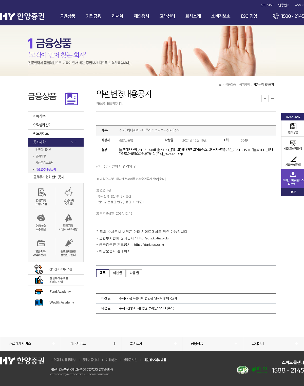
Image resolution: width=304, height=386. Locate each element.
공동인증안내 (90, 360)
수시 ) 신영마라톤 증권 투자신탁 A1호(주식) (146, 308)
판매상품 (39, 116)
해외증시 (141, 16)
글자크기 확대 (265, 98)
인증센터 (283, 5)
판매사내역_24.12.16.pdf (137, 149)
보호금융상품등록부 (62, 360)
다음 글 (134, 273)
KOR (297, 5)
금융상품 (67, 16)
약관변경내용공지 (45, 169)
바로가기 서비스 (32, 343)
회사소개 (193, 16)
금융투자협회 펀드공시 (48, 177)
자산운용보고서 (44, 162)
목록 (102, 273)
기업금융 (93, 16)
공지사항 (244, 84)
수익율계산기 (42, 125)
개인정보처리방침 (155, 360)
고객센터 (167, 16)
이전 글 (117, 273)
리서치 (117, 16)
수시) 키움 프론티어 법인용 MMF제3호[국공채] (148, 298)
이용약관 (111, 360)
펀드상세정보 (43, 149)
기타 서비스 (92, 343)
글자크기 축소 (272, 98)
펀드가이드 (40, 133)
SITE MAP (267, 5)
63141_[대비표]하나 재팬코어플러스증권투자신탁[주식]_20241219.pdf (204, 149)
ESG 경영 (249, 16)
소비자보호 (220, 16)
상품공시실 (130, 360)
